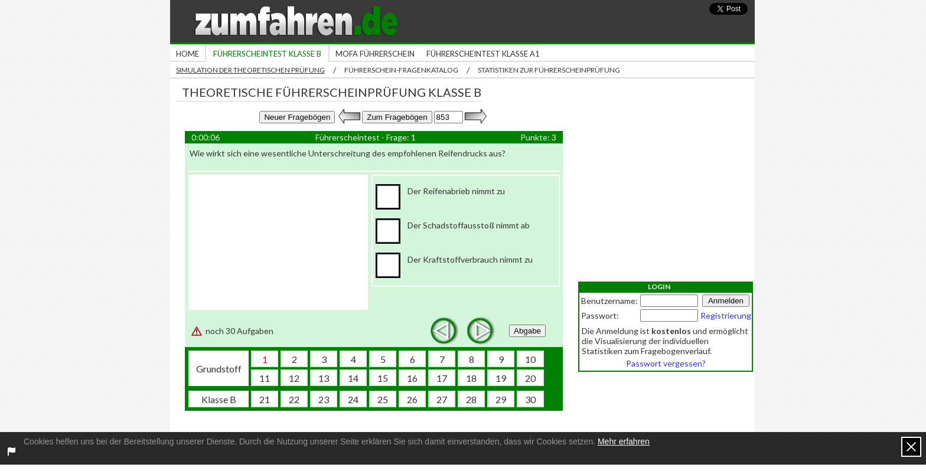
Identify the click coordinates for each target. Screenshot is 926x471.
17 (441, 378)
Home (187, 53)
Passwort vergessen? (666, 363)
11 (264, 378)
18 (471, 378)
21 (264, 399)
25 (382, 399)
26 (412, 399)
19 (500, 378)
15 (382, 378)
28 (471, 399)
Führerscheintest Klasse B (267, 53)
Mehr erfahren (624, 441)
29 (500, 399)
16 (412, 378)
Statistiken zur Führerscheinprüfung (549, 70)
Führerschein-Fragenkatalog (401, 70)
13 (323, 378)
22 (294, 399)
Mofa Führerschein (375, 53)
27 (441, 399)
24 (353, 399)
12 (294, 378)
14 (353, 378)
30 (530, 399)
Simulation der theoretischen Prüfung (250, 70)
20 (530, 378)
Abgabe (527, 330)
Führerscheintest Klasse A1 (483, 53)
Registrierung (725, 315)
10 (530, 359)
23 (323, 399)
